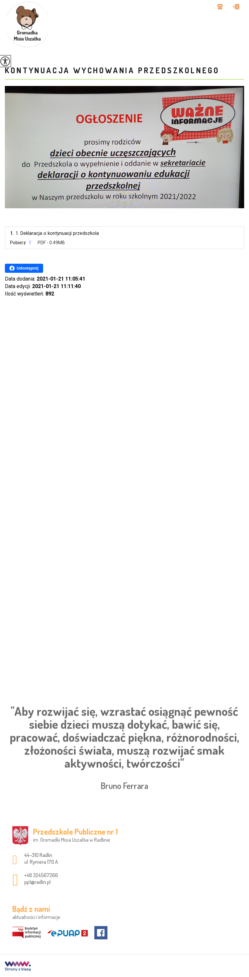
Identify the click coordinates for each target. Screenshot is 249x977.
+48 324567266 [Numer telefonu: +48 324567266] (41, 875)
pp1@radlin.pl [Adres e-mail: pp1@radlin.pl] (37, 882)
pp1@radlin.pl (235, 6)
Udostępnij (23, 268)
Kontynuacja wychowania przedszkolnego (112, 70)
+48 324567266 (220, 6)
